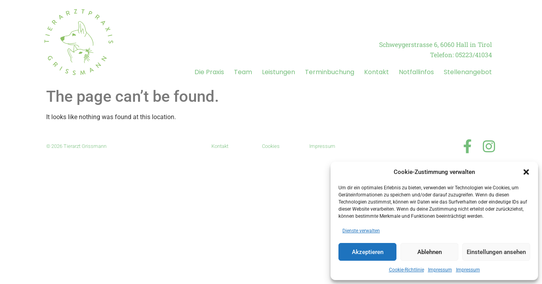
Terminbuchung (329, 72)
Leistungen (278, 72)
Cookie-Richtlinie (406, 270)
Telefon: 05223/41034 (461, 54)
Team (243, 72)
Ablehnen (429, 252)
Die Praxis (209, 72)
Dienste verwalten (361, 231)
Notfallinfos (416, 72)
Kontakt (376, 72)
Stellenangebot (468, 72)
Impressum (440, 270)
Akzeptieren (367, 252)
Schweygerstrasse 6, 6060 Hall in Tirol (435, 44)
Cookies (271, 146)
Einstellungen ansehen (496, 252)
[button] (526, 172)
